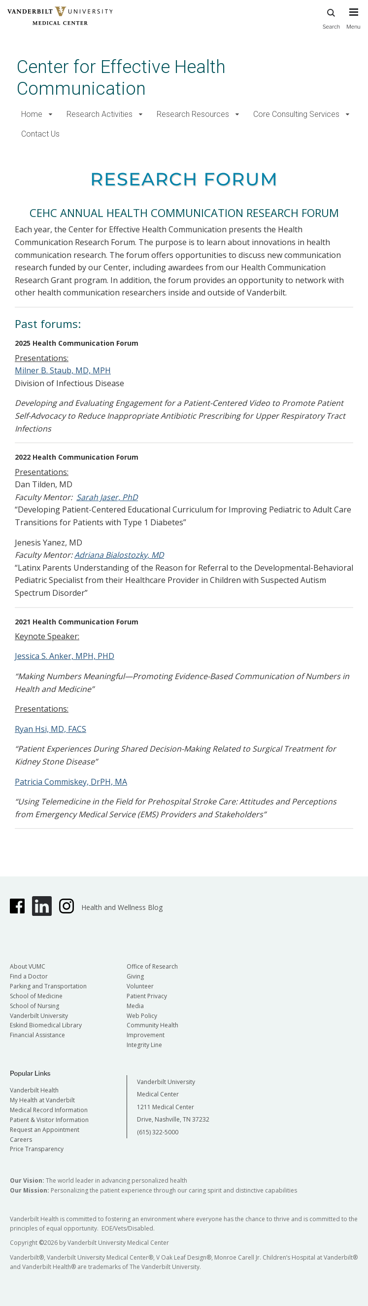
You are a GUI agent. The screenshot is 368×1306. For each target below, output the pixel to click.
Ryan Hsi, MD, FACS (50, 729)
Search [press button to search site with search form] (331, 17)
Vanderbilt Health (34, 1090)
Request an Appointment (44, 1129)
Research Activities (100, 114)
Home (31, 114)
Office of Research (152, 966)
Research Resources (193, 114)
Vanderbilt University (39, 1016)
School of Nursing (34, 1006)
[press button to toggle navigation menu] (353, 23)
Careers (21, 1139)
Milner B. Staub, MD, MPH (63, 370)
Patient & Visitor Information (49, 1120)
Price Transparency (37, 1149)
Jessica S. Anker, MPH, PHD (64, 656)
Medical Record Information (49, 1110)
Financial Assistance (37, 1035)
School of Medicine (36, 996)
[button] (50, 114)
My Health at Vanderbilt (42, 1100)
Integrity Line (144, 1045)
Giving (135, 976)
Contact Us (40, 134)
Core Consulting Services (296, 114)
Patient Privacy (147, 996)
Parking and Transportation (48, 986)
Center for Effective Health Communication (121, 77)
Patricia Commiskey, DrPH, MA (71, 781)
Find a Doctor (29, 976)
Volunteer (140, 986)
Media (135, 1006)
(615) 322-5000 (157, 1132)
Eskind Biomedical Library (46, 1025)
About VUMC (27, 966)
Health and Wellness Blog (122, 907)
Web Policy (142, 1016)
